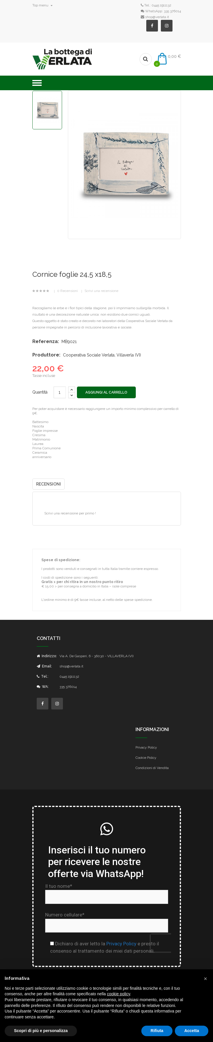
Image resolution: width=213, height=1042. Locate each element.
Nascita (38, 426)
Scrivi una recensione (101, 291)
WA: (43, 687)
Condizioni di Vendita (152, 768)
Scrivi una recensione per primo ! (70, 513)
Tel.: (42, 676)
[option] (47, 110)
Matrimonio (41, 439)
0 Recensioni (67, 291)
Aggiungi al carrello (107, 392)
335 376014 (172, 11)
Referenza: (45, 341)
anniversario (41, 457)
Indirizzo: (47, 656)
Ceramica (39, 452)
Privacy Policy (146, 747)
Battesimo (40, 422)
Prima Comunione (46, 448)
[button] (205, 978)
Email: (44, 666)
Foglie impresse (45, 431)
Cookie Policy (145, 758)
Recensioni (48, 484)
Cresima (38, 435)
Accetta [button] (191, 1030)
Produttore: (46, 355)
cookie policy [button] (118, 993)
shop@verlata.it (157, 17)
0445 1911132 (161, 5)
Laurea (37, 444)
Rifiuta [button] (157, 1030)
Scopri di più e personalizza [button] (41, 1030)
